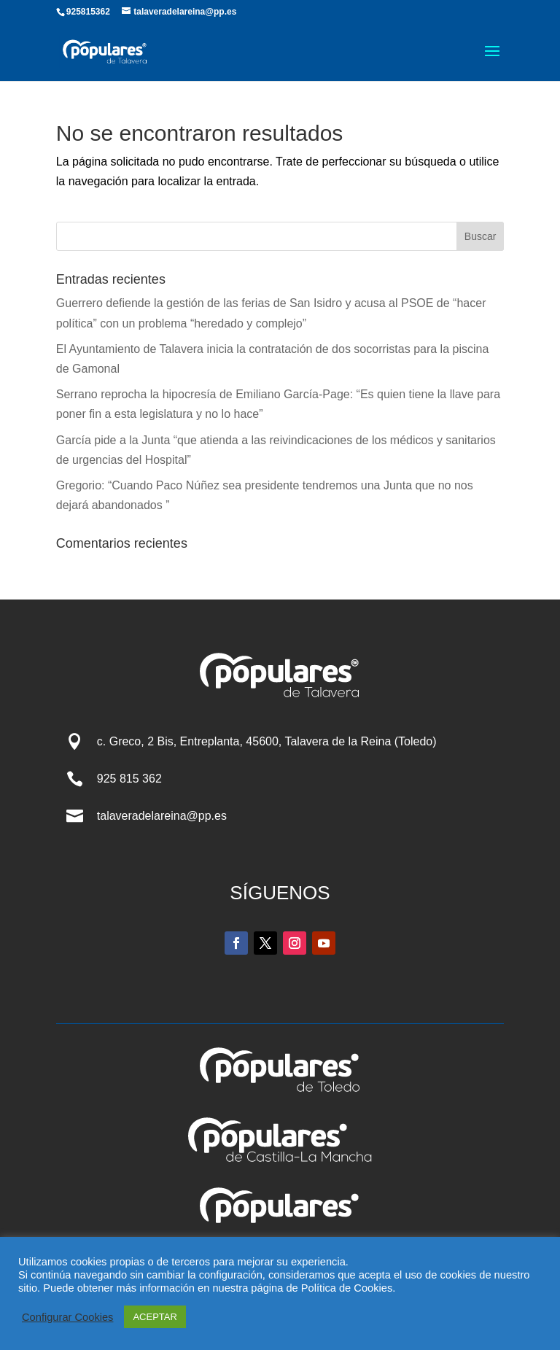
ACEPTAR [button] (154, 1316)
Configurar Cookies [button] (67, 1317)
